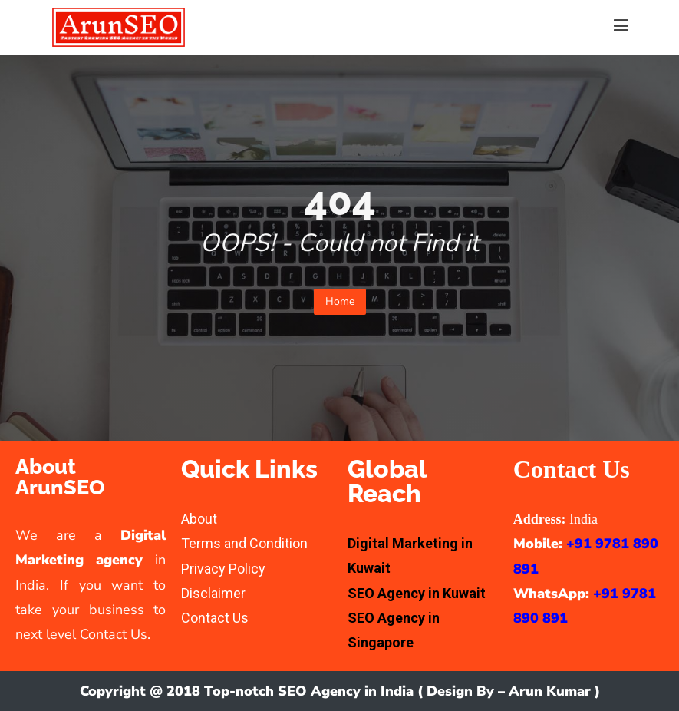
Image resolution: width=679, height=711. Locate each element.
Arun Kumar (550, 691)
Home (339, 301)
